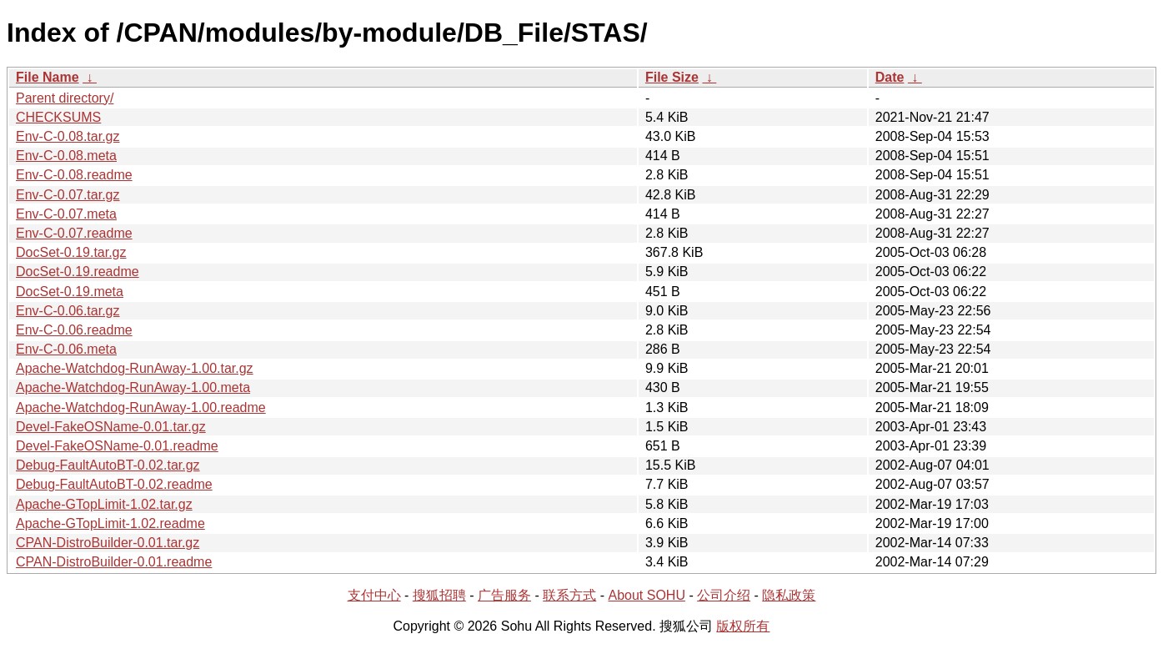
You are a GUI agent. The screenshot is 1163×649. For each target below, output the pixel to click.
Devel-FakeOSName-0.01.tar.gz (111, 427)
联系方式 (569, 595)
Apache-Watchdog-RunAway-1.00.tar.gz (134, 368)
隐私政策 (788, 595)
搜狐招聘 (439, 595)
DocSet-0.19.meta (69, 291)
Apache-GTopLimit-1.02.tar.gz (104, 504)
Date (890, 77)
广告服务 (504, 595)
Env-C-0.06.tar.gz (68, 311)
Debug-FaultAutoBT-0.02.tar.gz (108, 465)
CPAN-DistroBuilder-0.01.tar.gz (107, 543)
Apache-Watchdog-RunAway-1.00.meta (133, 387)
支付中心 (374, 595)
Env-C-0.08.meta (66, 155)
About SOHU (646, 595)
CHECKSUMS (58, 117)
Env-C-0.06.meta (66, 349)
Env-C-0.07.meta (66, 214)
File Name (47, 77)
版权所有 (742, 626)
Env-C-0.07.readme (74, 233)
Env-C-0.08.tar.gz (68, 136)
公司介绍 (723, 595)
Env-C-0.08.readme (74, 175)
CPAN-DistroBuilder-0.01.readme (114, 562)
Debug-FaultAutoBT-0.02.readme (114, 484)
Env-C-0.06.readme (74, 330)
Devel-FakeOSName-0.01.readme (117, 446)
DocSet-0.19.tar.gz (71, 252)
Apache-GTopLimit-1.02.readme (110, 523)
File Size (672, 77)
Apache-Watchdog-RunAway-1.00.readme (141, 407)
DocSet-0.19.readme (77, 271)
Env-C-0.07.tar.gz (68, 195)
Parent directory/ (64, 98)
